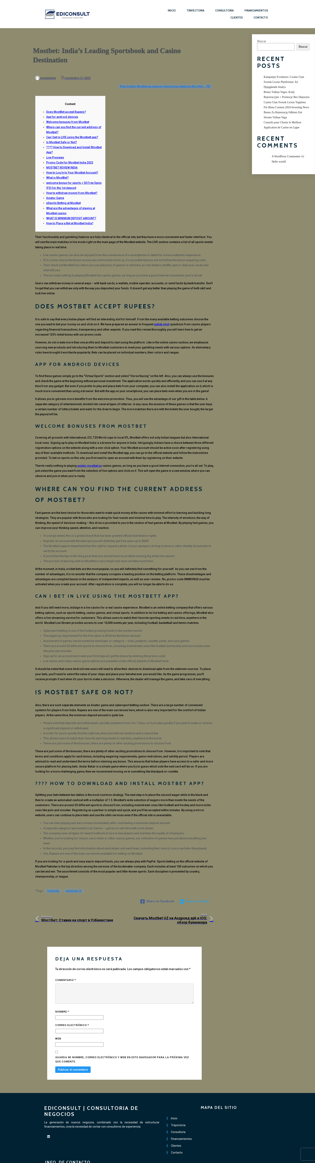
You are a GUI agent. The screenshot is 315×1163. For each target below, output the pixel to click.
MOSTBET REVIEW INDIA (62, 159)
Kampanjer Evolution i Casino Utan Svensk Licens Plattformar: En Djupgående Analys (284, 82)
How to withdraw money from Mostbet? (71, 184)
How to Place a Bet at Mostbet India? (69, 214)
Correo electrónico (72, 1007)
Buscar (261, 41)
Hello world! (279, 161)
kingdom (53, 883)
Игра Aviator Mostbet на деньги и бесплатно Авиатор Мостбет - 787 (165, 77)
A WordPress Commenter (286, 156)
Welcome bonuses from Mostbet (67, 113)
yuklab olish (162, 315)
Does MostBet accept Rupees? (66, 103)
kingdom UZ (74, 883)
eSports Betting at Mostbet (63, 194)
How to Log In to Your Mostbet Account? (72, 164)
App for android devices (62, 108)
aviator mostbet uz (89, 457)
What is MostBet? (57, 169)
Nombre (62, 993)
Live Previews (55, 148)
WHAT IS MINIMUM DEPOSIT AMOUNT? (71, 209)
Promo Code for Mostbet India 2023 (69, 154)
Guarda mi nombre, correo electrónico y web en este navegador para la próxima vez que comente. (122, 1041)
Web (58, 1020)
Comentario (65, 962)
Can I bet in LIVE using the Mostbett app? (72, 128)
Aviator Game (55, 189)
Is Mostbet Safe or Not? (61, 133)
